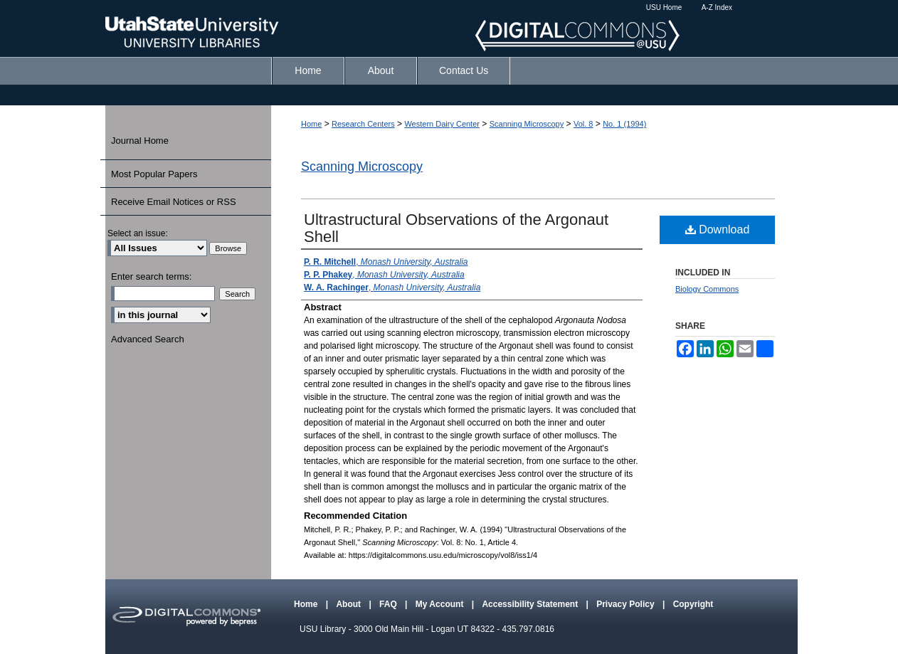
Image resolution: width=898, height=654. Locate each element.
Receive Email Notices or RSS (173, 201)
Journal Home (140, 140)
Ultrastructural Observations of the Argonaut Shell (456, 228)
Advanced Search (147, 339)
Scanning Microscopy (527, 124)
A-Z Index (717, 7)
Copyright (693, 604)
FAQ (389, 604)
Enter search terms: (151, 276)
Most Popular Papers (154, 174)
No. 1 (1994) (624, 124)
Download (717, 229)
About (349, 604)
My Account (441, 604)
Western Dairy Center (442, 124)
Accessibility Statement (531, 604)
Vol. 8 (583, 124)
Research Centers (363, 124)
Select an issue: (137, 233)
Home (311, 124)
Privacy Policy (626, 604)
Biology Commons (707, 289)
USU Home (664, 7)
